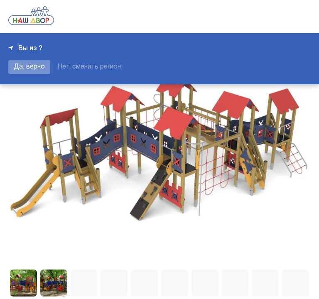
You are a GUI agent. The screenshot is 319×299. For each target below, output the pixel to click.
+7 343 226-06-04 (282, 16)
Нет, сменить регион (89, 67)
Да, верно (29, 67)
